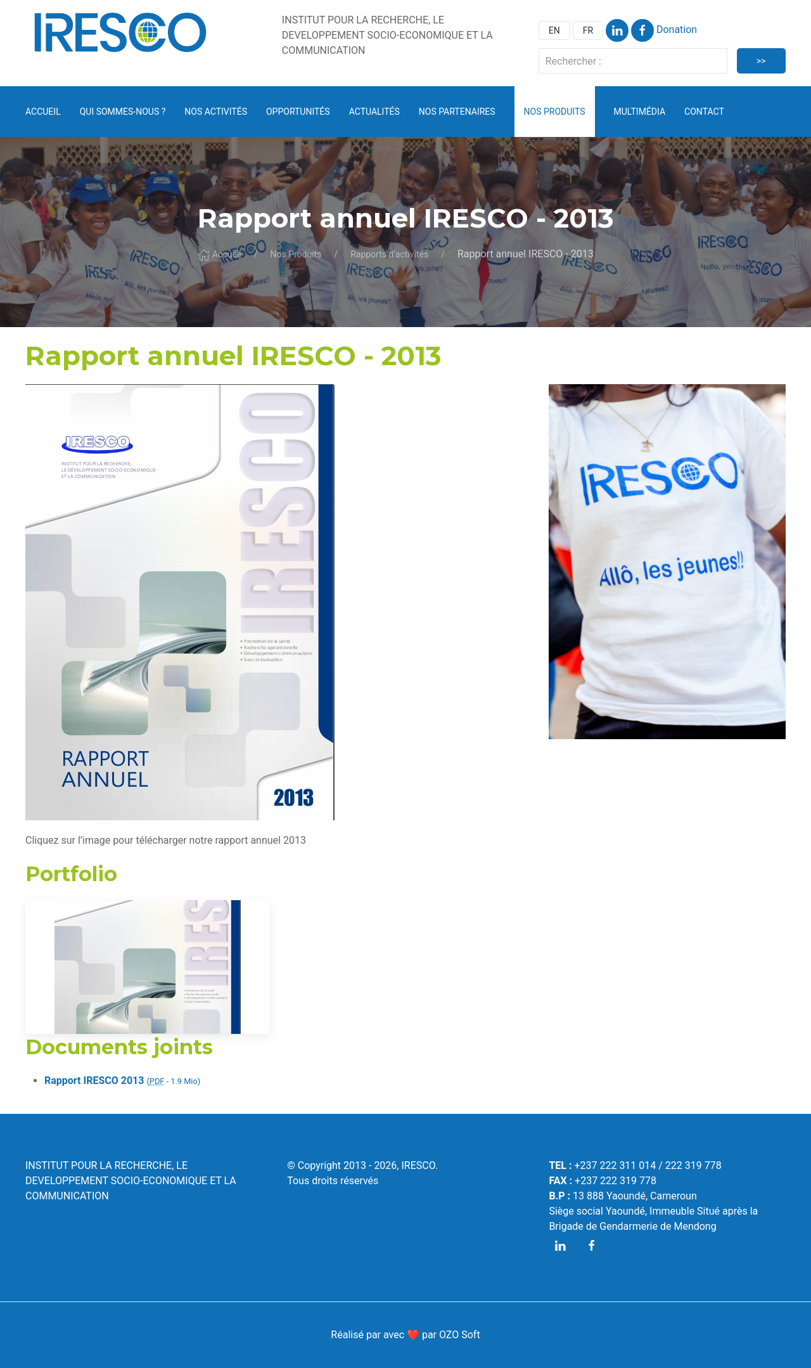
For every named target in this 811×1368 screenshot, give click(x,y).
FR (588, 30)
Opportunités (298, 111)
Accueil (43, 111)
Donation (676, 29)
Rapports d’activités (389, 254)
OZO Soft (459, 1335)
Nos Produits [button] (554, 111)
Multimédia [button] (640, 111)
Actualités (374, 111)
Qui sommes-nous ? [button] (123, 111)
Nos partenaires (457, 111)
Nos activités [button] (215, 111)
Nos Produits (295, 254)
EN (554, 30)
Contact (704, 111)
